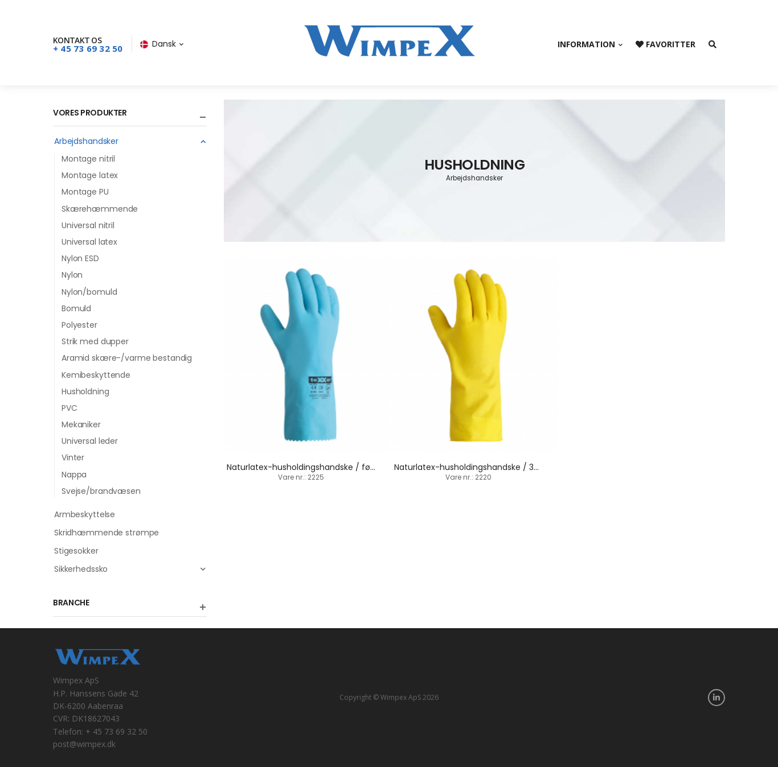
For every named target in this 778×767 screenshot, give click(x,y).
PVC (69, 408)
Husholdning (85, 391)
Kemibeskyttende (96, 375)
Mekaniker (81, 424)
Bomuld (76, 308)
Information (586, 44)
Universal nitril (88, 225)
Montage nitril (88, 158)
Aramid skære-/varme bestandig (127, 358)
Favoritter (665, 44)
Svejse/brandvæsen (101, 491)
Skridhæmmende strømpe (106, 532)
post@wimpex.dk (84, 744)
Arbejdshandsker (130, 141)
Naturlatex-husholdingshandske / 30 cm (474, 467)
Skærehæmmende (100, 209)
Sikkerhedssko (130, 569)
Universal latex (89, 242)
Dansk (158, 44)
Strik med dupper (95, 341)
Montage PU (85, 191)
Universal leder (90, 441)
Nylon (72, 275)
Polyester (79, 325)
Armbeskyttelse (84, 514)
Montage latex (90, 175)
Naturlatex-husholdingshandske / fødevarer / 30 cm (331, 467)
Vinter (73, 457)
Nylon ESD (80, 258)
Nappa (74, 474)
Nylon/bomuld (89, 292)
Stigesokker (76, 550)
